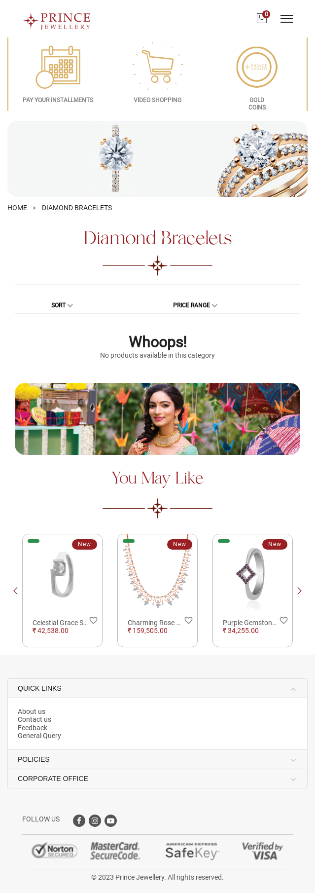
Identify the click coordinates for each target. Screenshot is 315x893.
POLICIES (34, 759)
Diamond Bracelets (77, 208)
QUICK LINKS (40, 688)
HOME (17, 208)
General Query (39, 736)
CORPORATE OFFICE (53, 778)
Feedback (32, 728)
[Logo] (56, 18)
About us (31, 711)
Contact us (34, 719)
